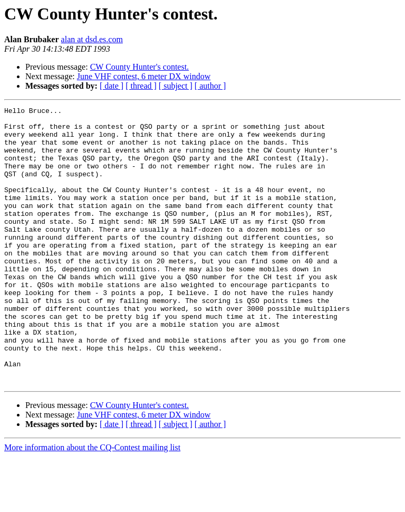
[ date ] (111, 85)
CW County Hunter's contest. (139, 66)
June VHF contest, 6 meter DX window (143, 76)
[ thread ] (141, 85)
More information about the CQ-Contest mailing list (92, 502)
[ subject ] (175, 85)
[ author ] (210, 85)
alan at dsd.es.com (92, 39)
